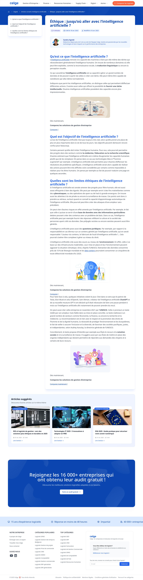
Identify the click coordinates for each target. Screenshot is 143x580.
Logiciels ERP (64, 540)
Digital (16, 12)
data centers (90, 250)
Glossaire (58, 577)
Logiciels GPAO (40, 536)
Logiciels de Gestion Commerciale (71, 549)
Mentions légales (87, 577)
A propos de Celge (15, 536)
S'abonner (124, 564)
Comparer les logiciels (123, 3)
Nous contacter (14, 546)
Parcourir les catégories (125, 577)
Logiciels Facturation (67, 546)
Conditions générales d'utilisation (105, 577)
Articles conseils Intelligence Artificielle (33, 12)
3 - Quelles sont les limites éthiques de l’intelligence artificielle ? (23, 32)
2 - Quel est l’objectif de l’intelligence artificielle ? (23, 25)
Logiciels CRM (39, 552)
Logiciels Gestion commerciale (45, 561)
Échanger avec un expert (18, 540)
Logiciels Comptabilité (42, 558)
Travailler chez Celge (16, 543)
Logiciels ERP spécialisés (43, 564)
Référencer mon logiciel (101, 553)
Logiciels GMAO (40, 555)
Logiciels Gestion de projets (44, 545)
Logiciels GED (64, 536)
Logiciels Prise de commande (44, 548)
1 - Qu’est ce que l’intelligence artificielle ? (24, 19)
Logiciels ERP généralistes (43, 568)
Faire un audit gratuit (71, 492)
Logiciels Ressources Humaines (70, 562)
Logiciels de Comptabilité (68, 556)
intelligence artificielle (60, 59)
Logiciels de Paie (65, 559)
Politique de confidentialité (72, 577)
